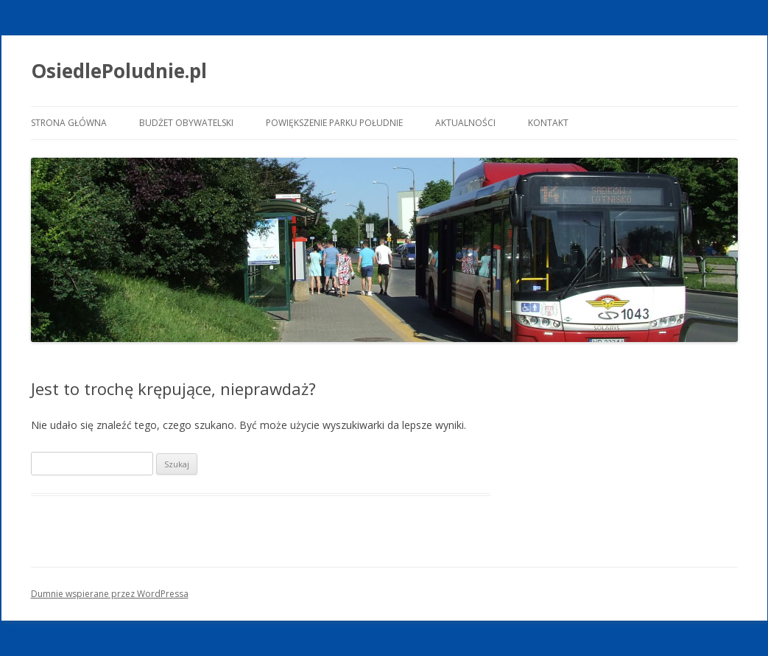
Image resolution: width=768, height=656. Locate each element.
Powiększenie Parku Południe (334, 122)
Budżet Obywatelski (186, 122)
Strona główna (69, 122)
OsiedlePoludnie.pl (119, 70)
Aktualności (465, 122)
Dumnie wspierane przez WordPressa (110, 593)
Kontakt (548, 122)
